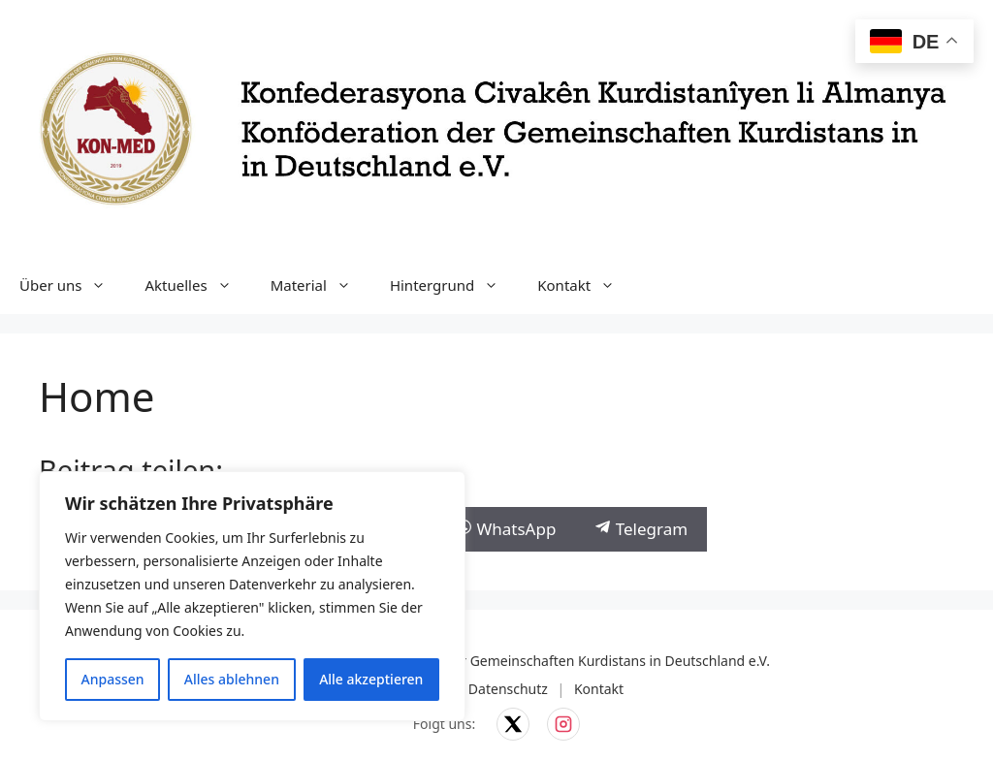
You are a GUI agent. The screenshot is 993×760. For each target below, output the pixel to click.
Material (320, 285)
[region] (252, 596)
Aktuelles (197, 285)
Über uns (72, 285)
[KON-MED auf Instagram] (563, 724)
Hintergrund (454, 285)
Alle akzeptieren (371, 679)
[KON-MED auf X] (512, 724)
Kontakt (585, 285)
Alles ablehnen (231, 679)
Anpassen (112, 679)
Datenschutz (508, 689)
